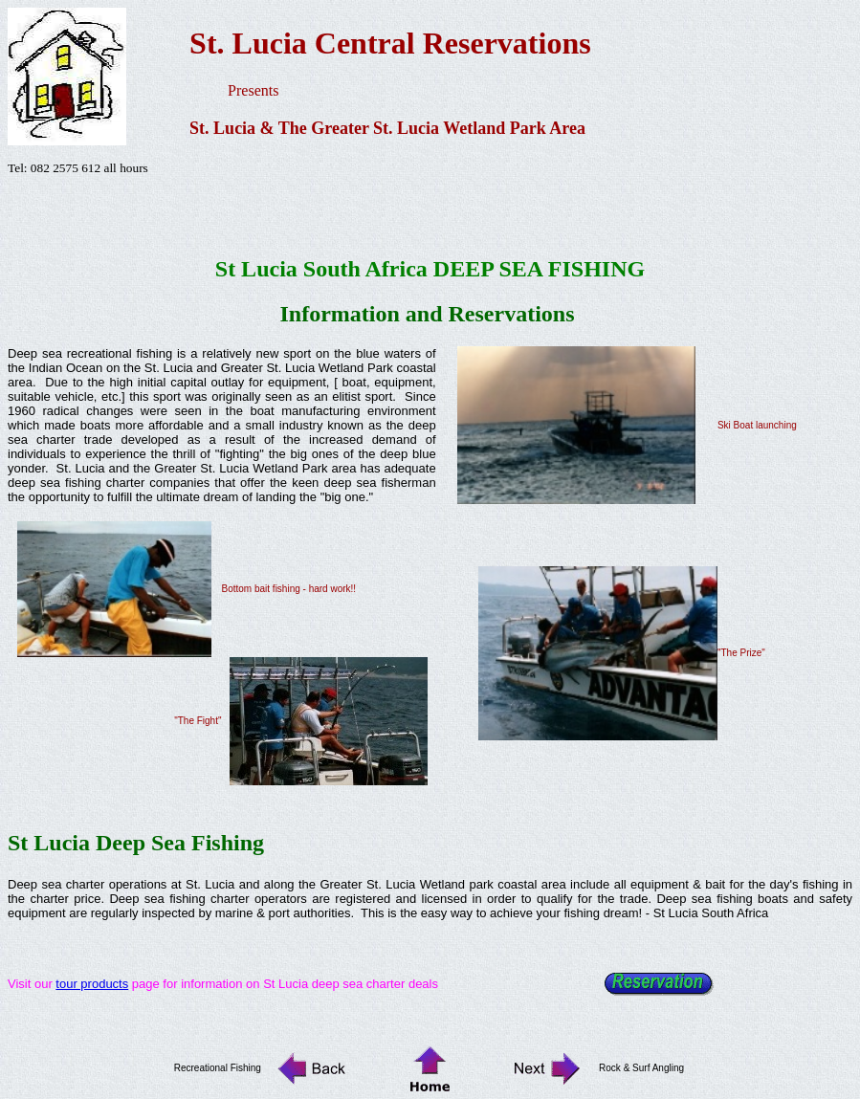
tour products (91, 984)
